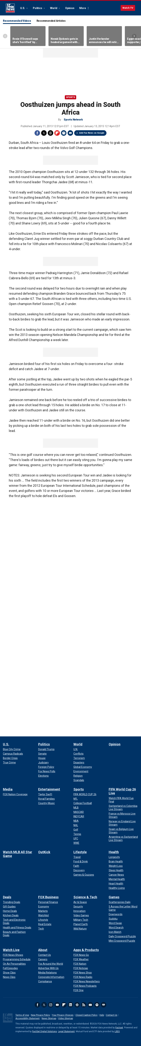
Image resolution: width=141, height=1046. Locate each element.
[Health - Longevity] (114, 857)
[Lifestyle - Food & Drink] (80, 861)
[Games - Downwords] (115, 914)
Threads (50, 133)
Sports (70, 97)
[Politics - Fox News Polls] (46, 771)
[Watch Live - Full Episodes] (10, 968)
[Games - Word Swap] (115, 923)
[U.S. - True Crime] (9, 762)
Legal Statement (66, 1031)
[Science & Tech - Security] (78, 906)
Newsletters (90, 1005)
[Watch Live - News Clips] (9, 977)
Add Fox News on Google (91, 133)
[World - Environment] (80, 771)
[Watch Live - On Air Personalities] (14, 963)
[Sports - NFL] (75, 798)
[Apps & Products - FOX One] (78, 990)
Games (114, 897)
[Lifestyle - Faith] (76, 865)
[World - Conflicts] (78, 753)
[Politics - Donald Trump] (46, 749)
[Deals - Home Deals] (10, 911)
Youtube (57, 1005)
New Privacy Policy (40, 1015)
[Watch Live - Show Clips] (9, 972)
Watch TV (127, 7)
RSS (83, 1005)
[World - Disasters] (78, 762)
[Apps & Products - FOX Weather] (81, 959)
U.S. (23, 8)
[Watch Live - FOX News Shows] (13, 954)
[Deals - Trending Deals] (11, 902)
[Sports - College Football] (82, 803)
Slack (77, 1005)
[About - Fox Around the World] (50, 963)
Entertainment (49, 789)
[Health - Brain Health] (116, 861)
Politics (38, 8)
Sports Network (73, 119)
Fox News (10, 8)
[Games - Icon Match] (115, 931)
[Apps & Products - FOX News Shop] (82, 972)
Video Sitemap (65, 1018)
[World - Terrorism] (79, 758)
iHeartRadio (103, 1005)
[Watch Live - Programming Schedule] (16, 959)
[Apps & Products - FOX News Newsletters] (86, 981)
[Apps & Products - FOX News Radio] (82, 977)
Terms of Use (22, 1015)
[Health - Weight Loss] (116, 865)
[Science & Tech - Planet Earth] (80, 924)
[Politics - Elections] (43, 775)
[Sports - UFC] (75, 838)
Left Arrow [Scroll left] (5, 36)
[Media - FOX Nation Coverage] (15, 794)
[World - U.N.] (75, 749)
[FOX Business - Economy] (43, 906)
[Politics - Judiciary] (43, 762)
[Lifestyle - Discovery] (79, 870)
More (82, 8)
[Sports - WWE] (76, 842)
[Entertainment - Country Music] (46, 803)
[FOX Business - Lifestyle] (43, 919)
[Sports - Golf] (75, 829)
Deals (7, 897)
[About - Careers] (42, 959)
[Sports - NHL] (75, 825)
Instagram (50, 1005)
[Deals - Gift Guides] (9, 906)
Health (114, 852)
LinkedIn (70, 1005)
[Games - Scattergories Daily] (120, 902)
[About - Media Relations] (47, 972)
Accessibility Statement (27, 1018)
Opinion (69, 8)
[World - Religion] (78, 775)
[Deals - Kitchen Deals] (11, 915)
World (54, 8)
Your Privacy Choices (62, 1015)
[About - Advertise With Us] (48, 968)
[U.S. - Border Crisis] (10, 758)
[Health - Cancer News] (116, 874)
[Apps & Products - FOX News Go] (81, 954)
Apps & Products (86, 950)
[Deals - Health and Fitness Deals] (17, 927)
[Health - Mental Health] (117, 879)
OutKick (44, 852)
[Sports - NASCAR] (78, 812)
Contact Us (111, 1015)
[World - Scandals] (78, 780)
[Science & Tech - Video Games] (81, 915)
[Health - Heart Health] (116, 883)
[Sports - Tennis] (77, 834)
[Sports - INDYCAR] (78, 816)
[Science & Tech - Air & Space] (80, 902)
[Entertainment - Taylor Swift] (45, 794)
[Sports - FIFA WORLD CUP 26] (84, 794)
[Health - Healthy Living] (117, 888)
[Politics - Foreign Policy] (46, 766)
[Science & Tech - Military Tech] (80, 919)
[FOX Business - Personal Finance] (48, 902)
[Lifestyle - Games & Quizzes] (83, 874)
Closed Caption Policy (86, 1015)
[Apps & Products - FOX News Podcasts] (85, 985)
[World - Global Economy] (82, 766)
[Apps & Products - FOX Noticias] (80, 968)
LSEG (117, 1031)
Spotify (97, 1005)
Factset (119, 1027)
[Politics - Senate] (42, 753)
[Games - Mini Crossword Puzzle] (122, 940)
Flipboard (57, 133)
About (42, 950)
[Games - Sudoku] (113, 918)
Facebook (37, 133)
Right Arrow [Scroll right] (134, 36)
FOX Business (48, 897)
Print (63, 133)
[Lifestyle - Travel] (77, 857)
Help (102, 1015)
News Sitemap (49, 1018)
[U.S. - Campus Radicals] (13, 753)
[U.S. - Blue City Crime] (12, 749)
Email (70, 133)
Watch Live (11, 950)
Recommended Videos (17, 20)
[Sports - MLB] (76, 807)
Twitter (44, 133)
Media (7, 789)
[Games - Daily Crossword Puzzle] (122, 936)
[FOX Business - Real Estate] (44, 924)
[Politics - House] (42, 758)
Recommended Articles (51, 20)
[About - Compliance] (45, 981)
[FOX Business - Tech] (41, 928)
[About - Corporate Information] (51, 977)
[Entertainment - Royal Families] (46, 798)
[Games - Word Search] (116, 927)
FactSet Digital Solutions (44, 1031)
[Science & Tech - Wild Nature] (80, 928)
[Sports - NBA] (76, 820)
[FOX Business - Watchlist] (43, 915)
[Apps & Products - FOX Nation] (79, 963)
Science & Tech (85, 897)
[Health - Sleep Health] (116, 870)
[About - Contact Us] (44, 954)
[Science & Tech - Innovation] (79, 911)
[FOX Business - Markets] (43, 911)
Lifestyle (80, 852)
